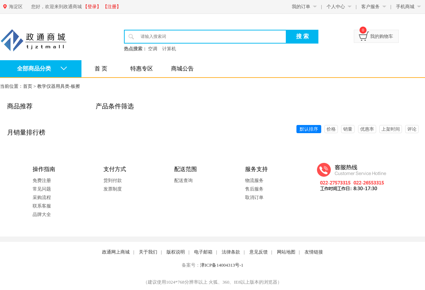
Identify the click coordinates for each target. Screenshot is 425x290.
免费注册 (42, 180)
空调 (152, 48)
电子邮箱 (203, 252)
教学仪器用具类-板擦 (58, 86)
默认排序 (309, 129)
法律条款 (231, 252)
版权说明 (175, 252)
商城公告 (182, 69)
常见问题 (42, 189)
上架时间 (390, 129)
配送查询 (183, 180)
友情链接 (314, 252)
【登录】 (92, 6)
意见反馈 (258, 252)
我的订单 (301, 6)
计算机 (169, 48)
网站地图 (286, 252)
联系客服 (42, 206)
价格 (331, 129)
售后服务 (254, 189)
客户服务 (370, 6)
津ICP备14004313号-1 (221, 265)
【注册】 (112, 6)
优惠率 (367, 129)
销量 (347, 129)
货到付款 (112, 180)
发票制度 (112, 189)
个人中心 (336, 6)
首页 (27, 86)
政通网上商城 (116, 252)
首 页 (101, 69)
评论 (411, 129)
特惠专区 (141, 69)
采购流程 (42, 197)
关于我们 (148, 252)
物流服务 (254, 180)
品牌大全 (42, 214)
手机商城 (405, 6)
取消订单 (254, 197)
